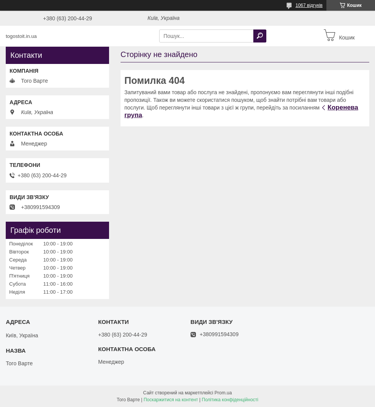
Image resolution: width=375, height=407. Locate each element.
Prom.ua (223, 393)
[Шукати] (259, 35)
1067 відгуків (309, 5)
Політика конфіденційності (230, 399)
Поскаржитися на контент (170, 399)
